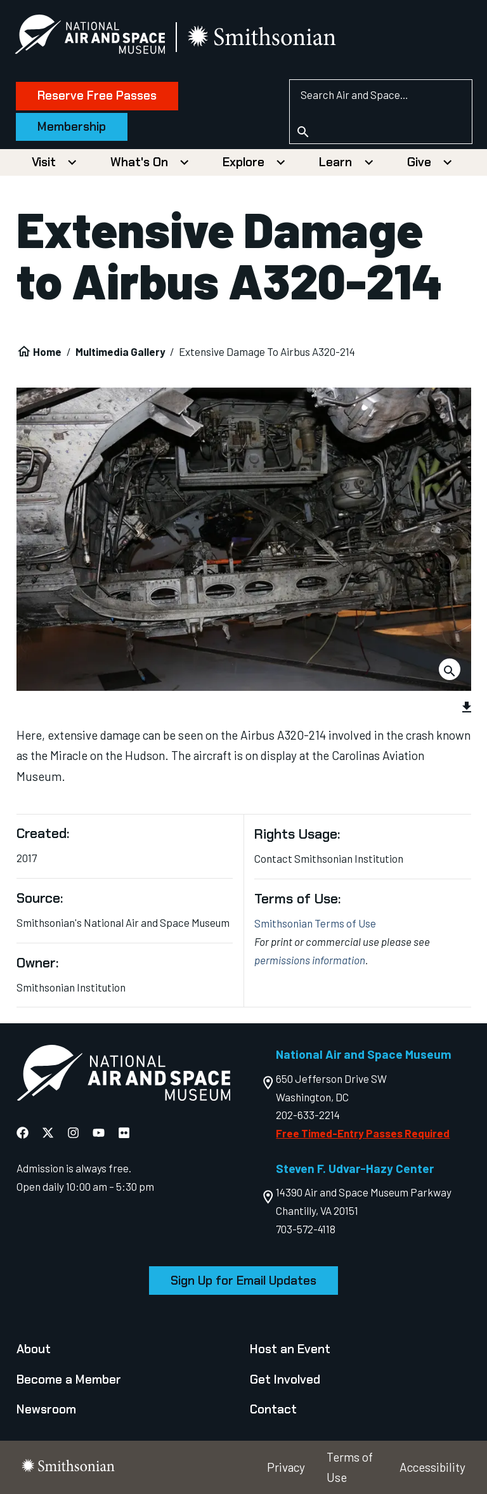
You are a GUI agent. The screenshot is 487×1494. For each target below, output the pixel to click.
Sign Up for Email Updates (243, 1280)
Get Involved (285, 1379)
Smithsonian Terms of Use (315, 923)
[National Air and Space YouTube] (99, 1132)
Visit (44, 162)
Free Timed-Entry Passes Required (363, 1133)
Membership (73, 126)
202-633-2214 (308, 1114)
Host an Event (290, 1349)
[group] (243, 593)
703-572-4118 (305, 1228)
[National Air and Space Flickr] (124, 1132)
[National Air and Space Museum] (91, 37)
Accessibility (432, 1467)
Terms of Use (350, 1467)
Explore (243, 162)
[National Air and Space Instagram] (73, 1132)
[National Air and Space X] (48, 1132)
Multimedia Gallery (120, 351)
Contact (273, 1409)
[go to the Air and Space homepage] (123, 1075)
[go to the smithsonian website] (265, 37)
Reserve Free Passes (99, 95)
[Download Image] (449, 669)
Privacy (286, 1467)
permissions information (309, 959)
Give (419, 162)
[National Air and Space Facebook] (22, 1132)
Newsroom (46, 1409)
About (33, 1349)
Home (47, 351)
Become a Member (68, 1379)
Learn (335, 162)
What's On (139, 162)
